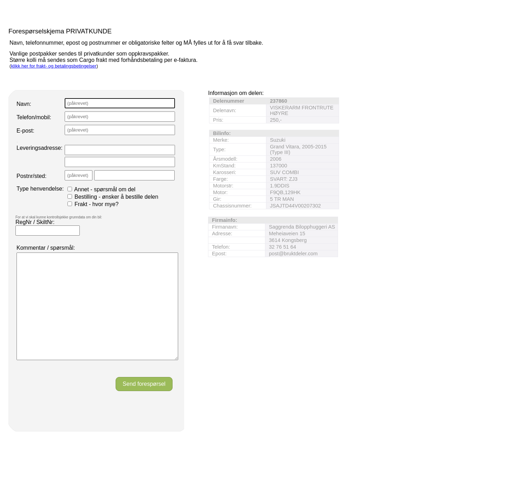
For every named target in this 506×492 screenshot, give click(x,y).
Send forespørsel (144, 405)
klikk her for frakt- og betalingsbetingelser (53, 66)
